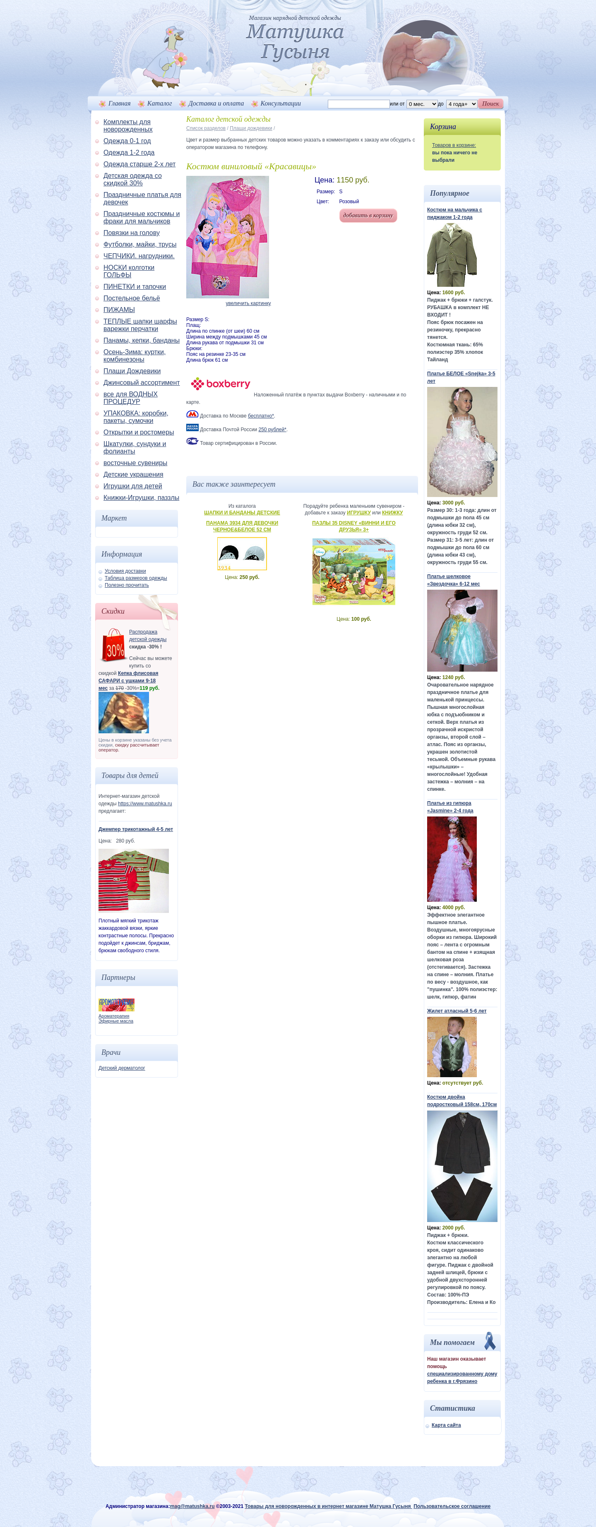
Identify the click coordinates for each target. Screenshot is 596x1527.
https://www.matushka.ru (145, 804)
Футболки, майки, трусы (139, 244)
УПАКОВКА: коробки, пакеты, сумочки (135, 417)
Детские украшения (133, 474)
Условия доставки (125, 571)
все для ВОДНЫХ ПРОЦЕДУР (130, 398)
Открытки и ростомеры (138, 432)
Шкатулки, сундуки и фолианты (134, 447)
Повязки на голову (131, 232)
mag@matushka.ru (192, 1506)
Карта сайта (446, 1425)
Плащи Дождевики (132, 371)
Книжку (392, 513)
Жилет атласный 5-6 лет (457, 1011)
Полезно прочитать (127, 585)
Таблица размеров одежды (136, 578)
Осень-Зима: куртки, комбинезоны (134, 355)
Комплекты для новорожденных (128, 125)
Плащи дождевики (251, 128)
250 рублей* (272, 429)
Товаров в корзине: (454, 145)
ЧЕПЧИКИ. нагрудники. (139, 255)
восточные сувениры (135, 462)
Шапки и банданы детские (242, 513)
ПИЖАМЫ (119, 309)
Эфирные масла (116, 1020)
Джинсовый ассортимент (141, 382)
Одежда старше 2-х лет (139, 164)
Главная (119, 103)
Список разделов (206, 128)
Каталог (159, 103)
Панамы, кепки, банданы (141, 340)
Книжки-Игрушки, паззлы (141, 497)
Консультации (281, 103)
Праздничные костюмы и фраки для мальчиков (141, 217)
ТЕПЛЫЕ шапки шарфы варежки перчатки (140, 325)
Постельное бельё (131, 298)
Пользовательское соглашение (451, 1506)
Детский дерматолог (122, 1068)
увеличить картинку (248, 303)
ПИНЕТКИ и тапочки (134, 286)
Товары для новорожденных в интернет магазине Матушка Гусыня (328, 1506)
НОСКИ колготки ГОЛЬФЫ (128, 271)
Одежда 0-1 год (127, 140)
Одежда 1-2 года (128, 152)
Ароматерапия (114, 1015)
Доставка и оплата (216, 103)
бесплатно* (261, 416)
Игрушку (359, 513)
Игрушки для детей (132, 486)
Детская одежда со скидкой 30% (132, 179)
